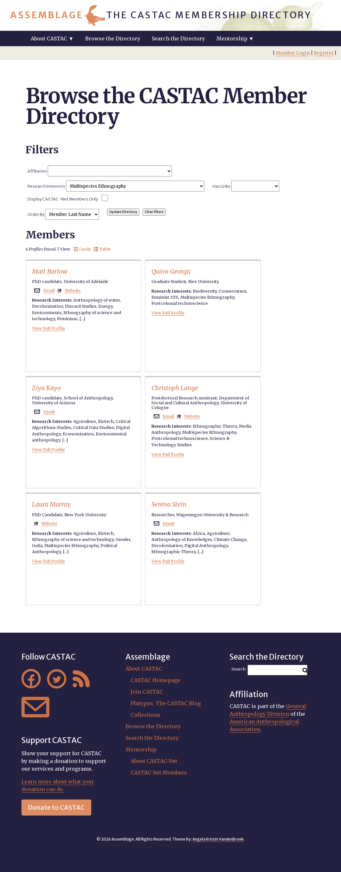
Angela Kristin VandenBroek (218, 839)
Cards (82, 249)
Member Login (293, 53)
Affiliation (100, 171)
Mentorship (141, 749)
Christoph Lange (174, 388)
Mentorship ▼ (235, 38)
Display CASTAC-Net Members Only (63, 198)
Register (324, 53)
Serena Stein (168, 504)
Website (73, 290)
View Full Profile (48, 328)
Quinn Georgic (171, 271)
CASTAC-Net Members (159, 772)
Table (102, 249)
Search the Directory (178, 38)
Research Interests (116, 186)
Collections (145, 715)
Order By (63, 214)
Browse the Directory (112, 38)
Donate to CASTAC (56, 807)
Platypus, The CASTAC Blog (166, 703)
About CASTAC (144, 668)
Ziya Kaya (46, 388)
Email (49, 290)
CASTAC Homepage (155, 680)
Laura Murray (51, 504)
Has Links (246, 186)
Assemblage (47, 15)
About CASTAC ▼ (52, 38)
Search (238, 669)
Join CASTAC (147, 691)
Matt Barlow (50, 271)
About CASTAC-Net (154, 761)
